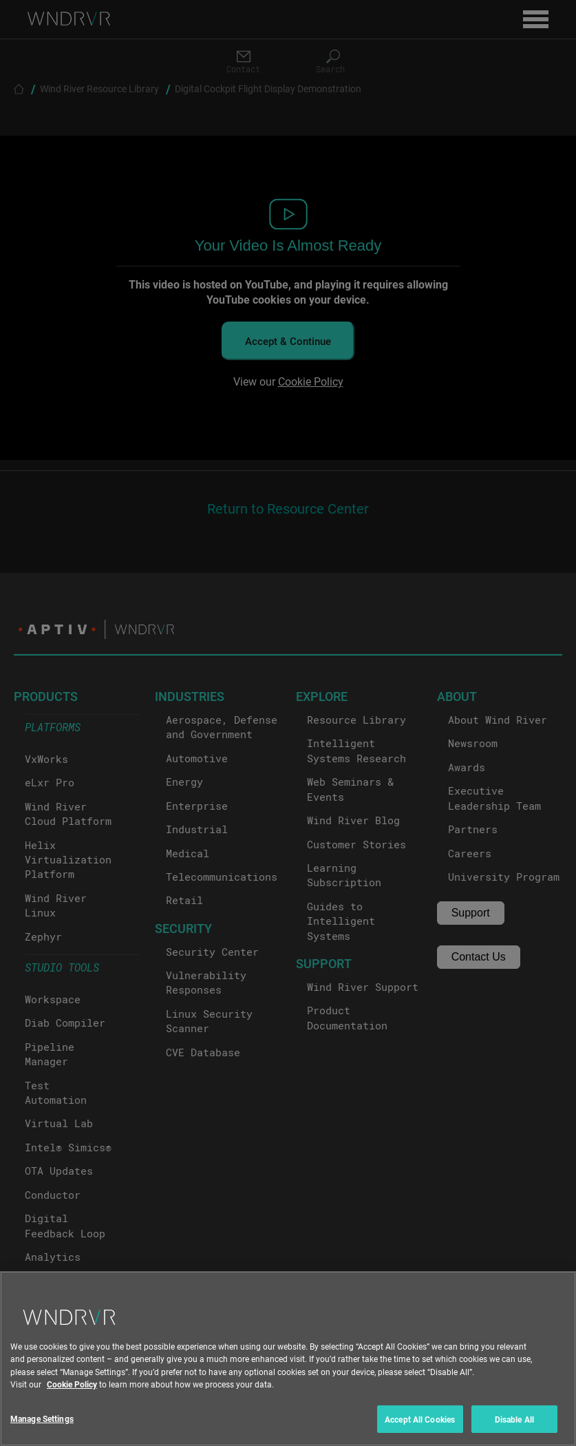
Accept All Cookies (420, 1430)
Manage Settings (42, 1429)
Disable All (514, 1430)
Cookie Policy (72, 1395)
